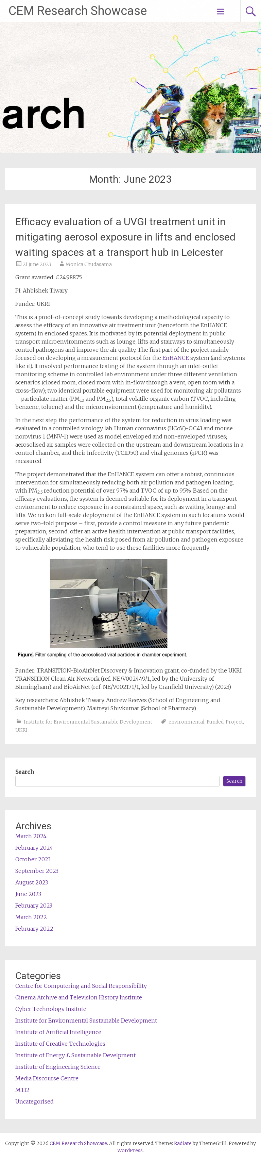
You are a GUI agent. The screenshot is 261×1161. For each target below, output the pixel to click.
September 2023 (36, 870)
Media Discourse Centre (47, 1078)
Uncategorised (34, 1101)
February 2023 (33, 905)
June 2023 (28, 894)
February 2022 (34, 928)
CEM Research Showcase (77, 11)
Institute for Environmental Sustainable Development (88, 722)
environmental (187, 722)
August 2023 (31, 882)
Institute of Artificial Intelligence (58, 1032)
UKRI (21, 730)
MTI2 (22, 1090)
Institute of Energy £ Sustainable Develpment (75, 1055)
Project (234, 722)
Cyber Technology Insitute (50, 1009)
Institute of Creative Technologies (60, 1043)
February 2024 (34, 847)
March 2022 (31, 917)
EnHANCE (175, 357)
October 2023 (33, 859)
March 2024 (31, 836)
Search (24, 771)
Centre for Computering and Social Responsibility (81, 985)
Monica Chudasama (89, 264)
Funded (215, 722)
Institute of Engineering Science (58, 1066)
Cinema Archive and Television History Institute (78, 997)
